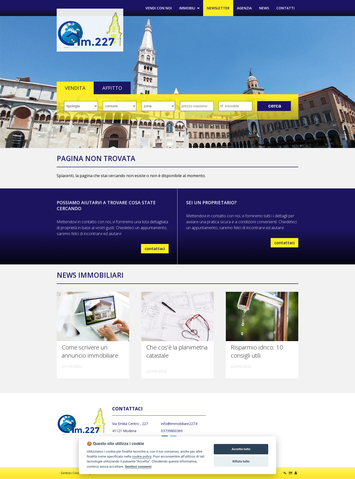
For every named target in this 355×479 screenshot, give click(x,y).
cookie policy (141, 456)
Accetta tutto (240, 449)
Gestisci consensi (138, 466)
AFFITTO (112, 88)
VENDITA (75, 88)
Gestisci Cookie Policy (76, 473)
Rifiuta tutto (240, 461)
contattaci (155, 249)
